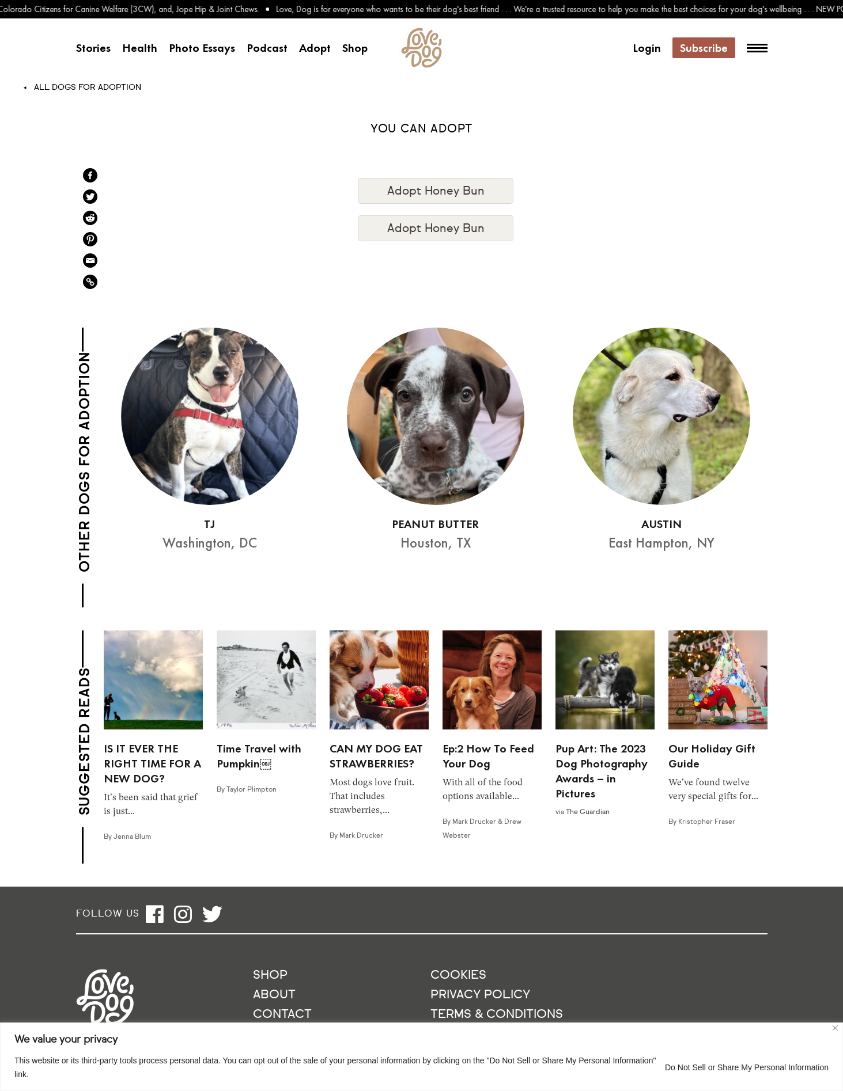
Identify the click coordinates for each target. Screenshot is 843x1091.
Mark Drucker (361, 835)
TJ (209, 523)
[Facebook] (90, 175)
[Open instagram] (183, 914)
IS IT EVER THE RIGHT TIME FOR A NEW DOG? (152, 763)
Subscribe (704, 47)
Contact (282, 1015)
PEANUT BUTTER (435, 523)
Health (139, 47)
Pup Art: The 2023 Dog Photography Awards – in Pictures (601, 771)
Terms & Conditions (496, 1015)
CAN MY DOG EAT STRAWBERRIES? (376, 756)
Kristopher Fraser (706, 822)
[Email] (90, 260)
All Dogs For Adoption (87, 87)
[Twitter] (90, 196)
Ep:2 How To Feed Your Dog (488, 756)
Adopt (315, 47)
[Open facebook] (155, 914)
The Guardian (588, 812)
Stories (93, 47)
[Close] (835, 1028)
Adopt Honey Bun (436, 191)
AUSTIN (661, 523)
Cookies (458, 976)
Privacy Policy (480, 995)
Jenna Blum (132, 837)
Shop (355, 47)
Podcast (267, 47)
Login (647, 48)
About (274, 995)
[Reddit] (90, 218)
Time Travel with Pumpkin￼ (259, 756)
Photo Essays (202, 47)
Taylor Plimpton (251, 789)
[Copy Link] (90, 282)
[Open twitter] (212, 914)
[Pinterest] (90, 239)
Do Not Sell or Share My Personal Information (747, 1067)
